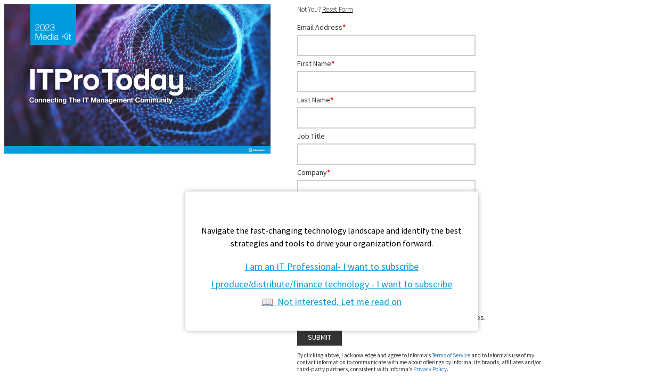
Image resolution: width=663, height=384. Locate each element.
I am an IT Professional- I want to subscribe (332, 266)
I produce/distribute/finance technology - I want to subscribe (331, 284)
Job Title (311, 136)
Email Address (321, 27)
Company (313, 172)
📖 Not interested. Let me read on (331, 301)
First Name (315, 63)
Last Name (315, 100)
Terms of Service (451, 355)
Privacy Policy (430, 369)
